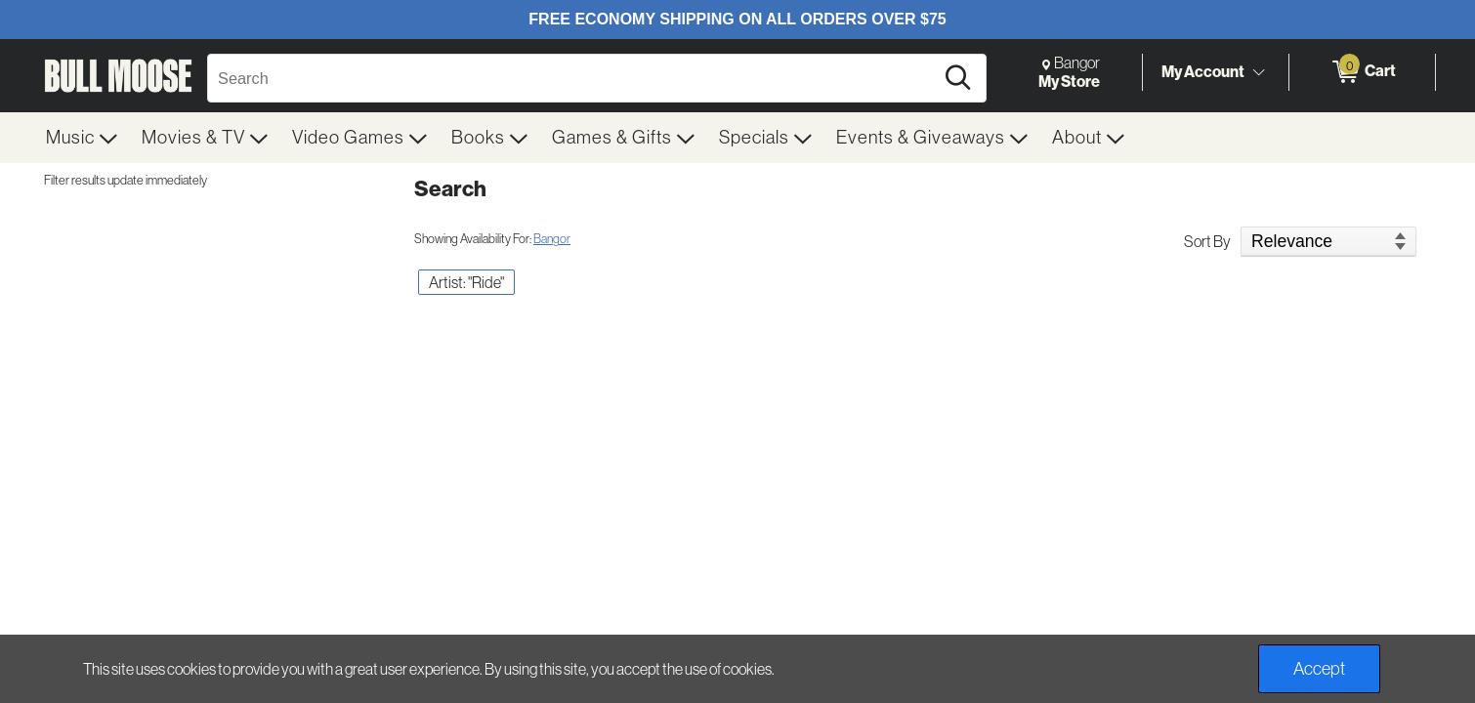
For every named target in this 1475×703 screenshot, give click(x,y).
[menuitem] (82, 137)
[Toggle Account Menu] (1258, 73)
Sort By (1207, 241)
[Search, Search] (573, 78)
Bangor (551, 238)
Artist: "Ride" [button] (466, 282)
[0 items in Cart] (1362, 72)
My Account (1202, 71)
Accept (1319, 669)
